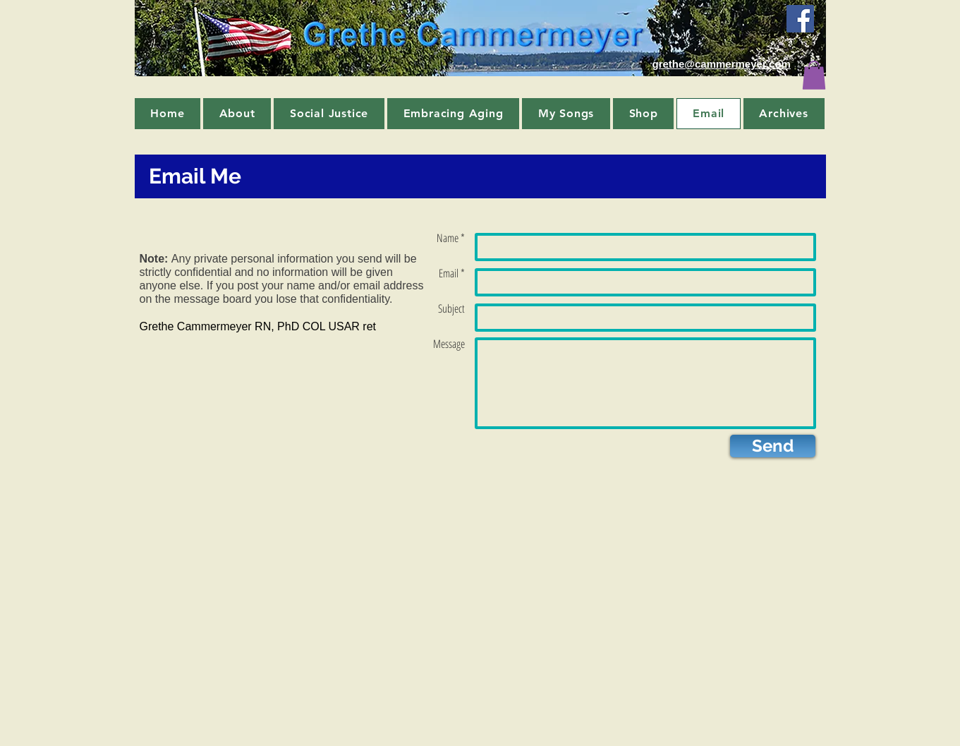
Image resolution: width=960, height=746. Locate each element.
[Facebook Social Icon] (800, 18)
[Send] (772, 446)
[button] (814, 75)
